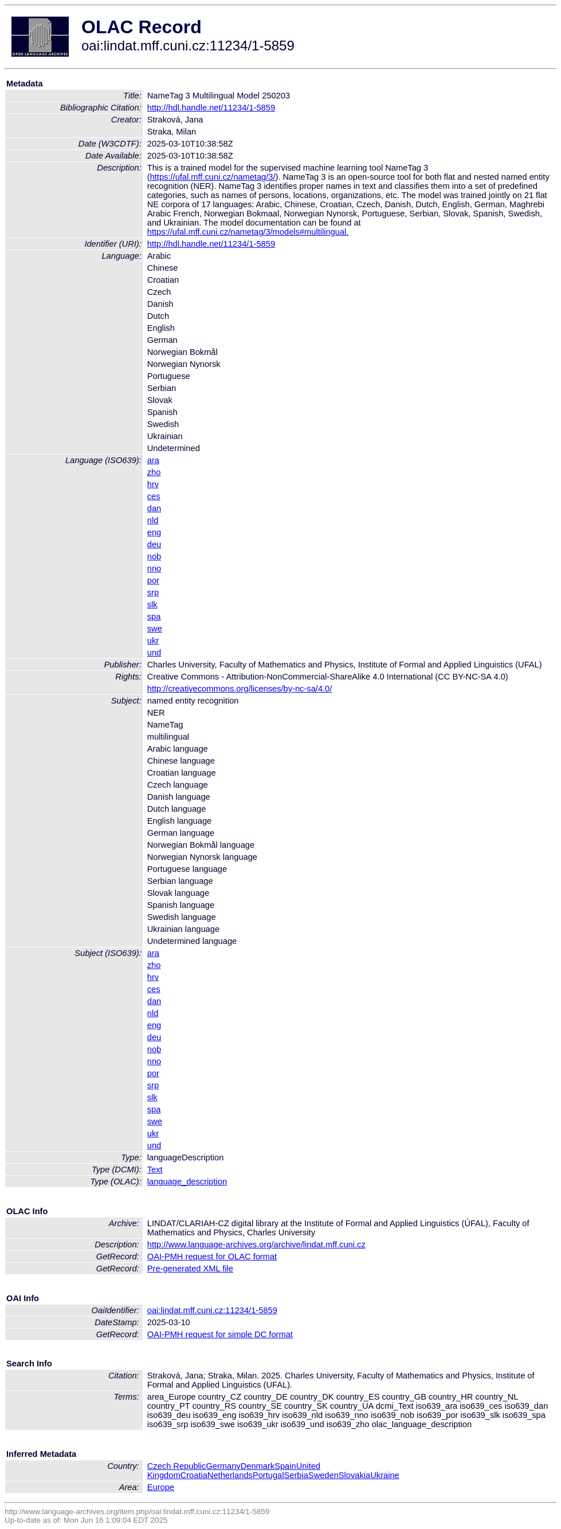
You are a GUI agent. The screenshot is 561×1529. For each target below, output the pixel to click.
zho (154, 472)
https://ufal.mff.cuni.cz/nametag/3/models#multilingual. (248, 231)
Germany (223, 1466)
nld (153, 520)
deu (154, 544)
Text (155, 1169)
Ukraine (384, 1475)
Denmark (257, 1466)
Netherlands (230, 1475)
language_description (187, 1181)
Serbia (296, 1475)
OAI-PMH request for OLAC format (212, 1256)
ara (153, 460)
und (154, 652)
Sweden (323, 1475)
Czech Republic (176, 1466)
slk (152, 604)
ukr (153, 640)
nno (154, 568)
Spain (285, 1466)
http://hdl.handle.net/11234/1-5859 (211, 107)
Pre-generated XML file (190, 1268)
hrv (153, 484)
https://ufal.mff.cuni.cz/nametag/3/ (213, 176)
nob (154, 556)
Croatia (194, 1475)
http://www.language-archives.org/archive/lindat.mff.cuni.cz (256, 1244)
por (153, 580)
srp (153, 592)
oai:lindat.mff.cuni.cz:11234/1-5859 (212, 1310)
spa (154, 616)
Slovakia (354, 1475)
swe (154, 628)
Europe (160, 1487)
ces (153, 496)
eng (154, 532)
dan (154, 508)
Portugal (268, 1475)
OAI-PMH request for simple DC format (220, 1334)
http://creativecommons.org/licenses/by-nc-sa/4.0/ (239, 688)
